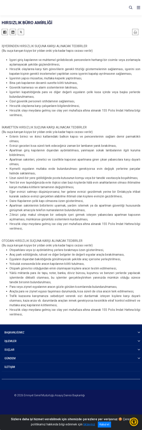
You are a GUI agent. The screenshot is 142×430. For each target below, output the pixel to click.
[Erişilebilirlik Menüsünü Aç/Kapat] (134, 422)
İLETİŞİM (9, 366)
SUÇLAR (9, 349)
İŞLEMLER (10, 341)
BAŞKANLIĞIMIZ (14, 332)
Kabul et (104, 424)
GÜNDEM (10, 358)
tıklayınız (89, 424)
